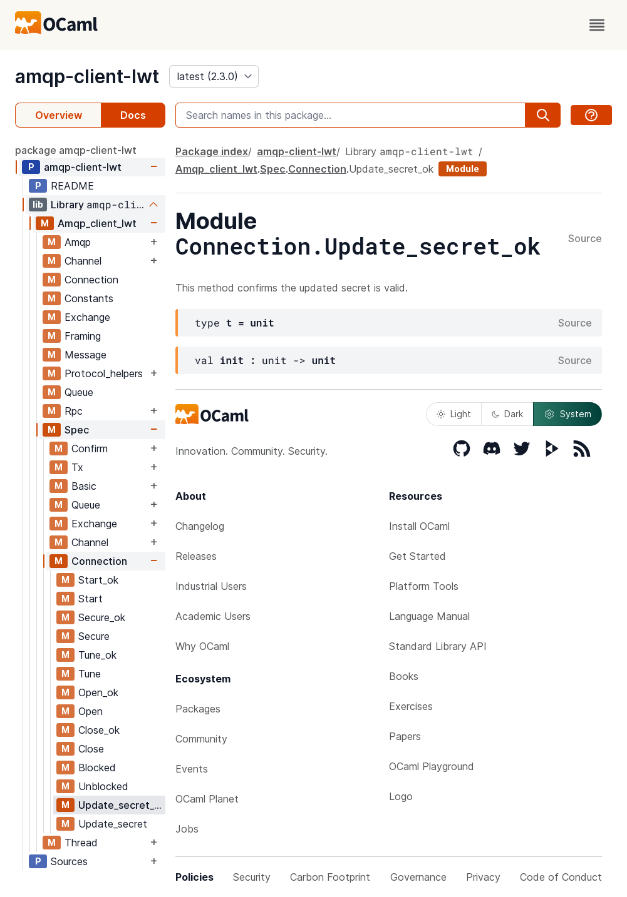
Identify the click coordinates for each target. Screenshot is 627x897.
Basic (83, 486)
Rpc (74, 411)
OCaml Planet (207, 799)
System (567, 414)
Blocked (97, 767)
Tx (77, 467)
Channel (83, 261)
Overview (58, 115)
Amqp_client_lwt (97, 223)
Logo (401, 796)
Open (90, 711)
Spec (77, 429)
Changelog (199, 526)
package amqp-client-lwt (76, 150)
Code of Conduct (561, 877)
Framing (83, 336)
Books (403, 676)
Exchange (87, 317)
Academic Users (213, 616)
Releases (196, 556)
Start (90, 598)
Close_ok (99, 730)
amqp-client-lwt (87, 76)
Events (191, 769)
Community (201, 738)
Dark (507, 413)
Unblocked (103, 786)
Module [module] (462, 168)
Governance (418, 877)
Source (585, 239)
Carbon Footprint (330, 877)
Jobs (187, 829)
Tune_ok (97, 655)
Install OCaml (419, 526)
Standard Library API (438, 646)
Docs (133, 115)
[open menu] (597, 25)
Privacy (483, 877)
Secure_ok (101, 617)
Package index (211, 151)
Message (85, 354)
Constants (89, 298)
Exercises (411, 706)
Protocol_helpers (104, 373)
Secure (94, 636)
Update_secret (112, 824)
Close (91, 748)
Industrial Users (211, 586)
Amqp (78, 242)
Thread (81, 842)
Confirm (89, 448)
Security (252, 877)
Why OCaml (202, 646)
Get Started (417, 556)
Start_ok (98, 580)
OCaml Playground (431, 766)
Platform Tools (424, 586)
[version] (214, 76)
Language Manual (429, 616)
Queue (79, 392)
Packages (197, 708)
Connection (91, 279)
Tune (89, 673)
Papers (405, 736)
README (72, 186)
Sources (69, 861)
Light (454, 413)
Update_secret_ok (121, 805)
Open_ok (98, 692)
